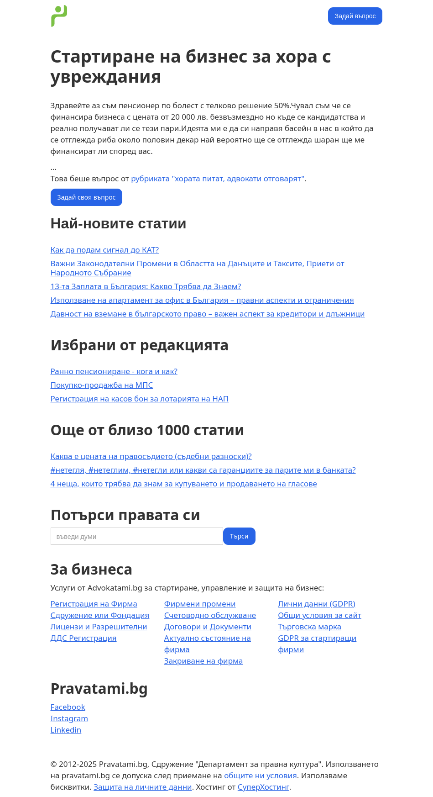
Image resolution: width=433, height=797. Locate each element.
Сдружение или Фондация (100, 615)
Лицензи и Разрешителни (99, 626)
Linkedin (66, 729)
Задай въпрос (355, 16)
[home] (59, 16)
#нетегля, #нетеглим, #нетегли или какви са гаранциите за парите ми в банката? (203, 469)
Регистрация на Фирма (94, 603)
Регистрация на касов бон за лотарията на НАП (140, 398)
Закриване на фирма (203, 660)
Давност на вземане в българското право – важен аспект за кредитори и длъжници (208, 313)
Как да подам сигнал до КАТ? (105, 249)
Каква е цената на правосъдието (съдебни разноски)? (151, 456)
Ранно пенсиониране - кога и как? (114, 371)
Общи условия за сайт (319, 615)
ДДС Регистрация (84, 638)
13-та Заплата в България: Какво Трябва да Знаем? (146, 286)
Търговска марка (309, 626)
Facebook (68, 707)
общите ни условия (260, 775)
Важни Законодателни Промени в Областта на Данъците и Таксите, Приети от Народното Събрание (197, 268)
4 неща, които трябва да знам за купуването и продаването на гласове (184, 483)
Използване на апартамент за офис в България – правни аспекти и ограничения (202, 300)
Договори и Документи (207, 626)
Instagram (70, 718)
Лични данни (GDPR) (316, 603)
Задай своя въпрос (86, 197)
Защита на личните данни (143, 786)
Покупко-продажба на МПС (102, 385)
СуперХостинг (263, 786)
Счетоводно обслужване (210, 615)
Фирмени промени (200, 603)
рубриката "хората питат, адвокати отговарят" (217, 178)
